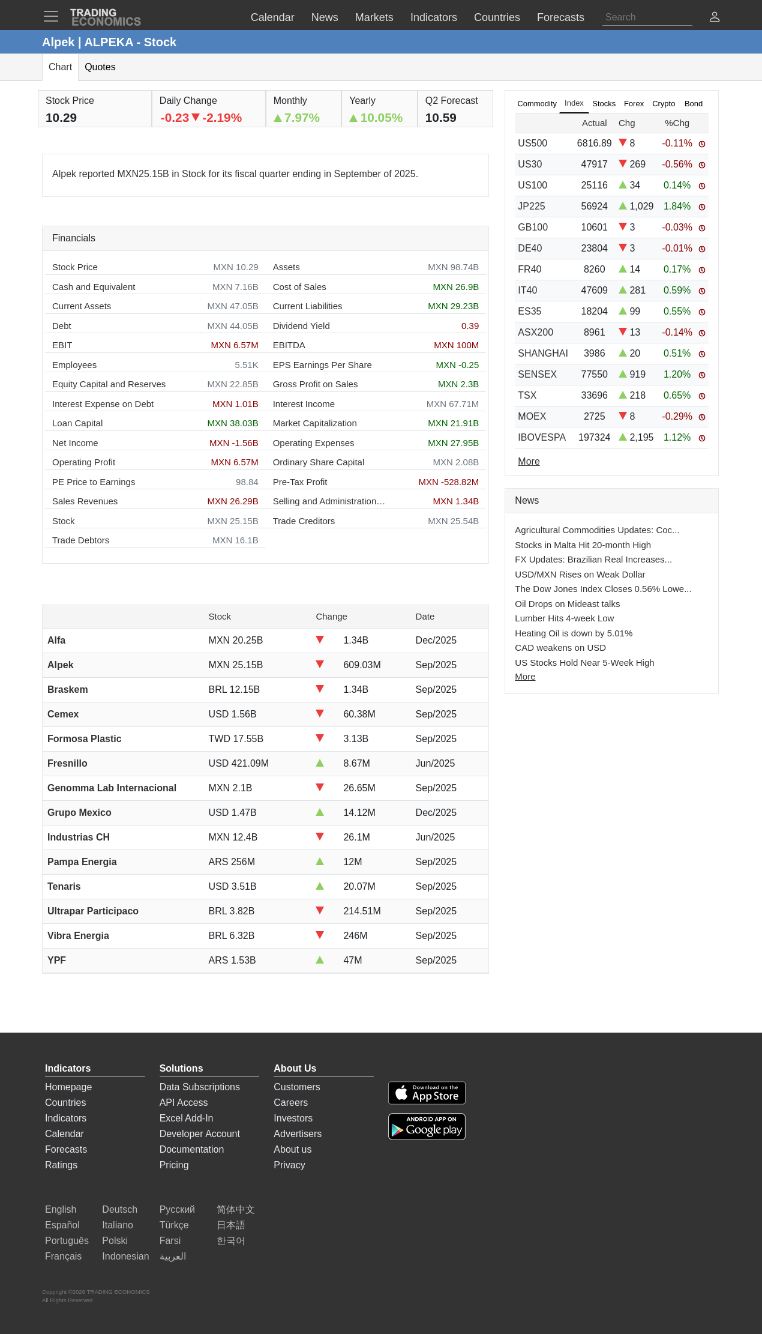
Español (62, 1225)
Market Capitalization (315, 423)
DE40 (530, 248)
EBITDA (289, 345)
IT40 (527, 290)
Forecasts (66, 1149)
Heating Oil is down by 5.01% (573, 633)
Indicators (65, 1118)
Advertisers (298, 1134)
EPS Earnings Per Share (322, 365)
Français (63, 1256)
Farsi (170, 1241)
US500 (532, 143)
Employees (74, 365)
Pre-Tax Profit (300, 482)
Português (67, 1241)
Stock (63, 521)
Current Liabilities (308, 306)
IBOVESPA (542, 437)
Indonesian (125, 1256)
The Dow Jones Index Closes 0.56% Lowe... (603, 589)
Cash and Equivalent (93, 287)
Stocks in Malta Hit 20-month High (583, 545)
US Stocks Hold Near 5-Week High (584, 662)
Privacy (289, 1165)
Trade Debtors (80, 540)
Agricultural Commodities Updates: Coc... (597, 530)
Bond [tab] (694, 103)
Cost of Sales (299, 287)
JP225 (531, 206)
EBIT (62, 345)
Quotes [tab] (100, 67)
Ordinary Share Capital (319, 462)
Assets (286, 267)
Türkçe (174, 1225)
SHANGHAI (543, 353)
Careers (291, 1102)
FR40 (529, 269)
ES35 (529, 311)
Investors (293, 1118)
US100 (532, 185)
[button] (714, 18)
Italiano (117, 1225)
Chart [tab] (60, 67)
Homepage (68, 1087)
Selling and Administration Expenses (330, 501)
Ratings (61, 1165)
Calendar (64, 1134)
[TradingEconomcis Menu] (54, 16)
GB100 (533, 227)
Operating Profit (83, 462)
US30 (530, 164)
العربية (173, 1256)
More (525, 676)
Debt (61, 326)
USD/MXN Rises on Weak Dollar (580, 574)
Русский (177, 1209)
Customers (297, 1087)
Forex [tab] (634, 103)
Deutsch (119, 1209)
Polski (115, 1241)
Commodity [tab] (537, 103)
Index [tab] (574, 102)
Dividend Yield (301, 326)
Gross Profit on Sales (315, 384)
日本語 (231, 1225)
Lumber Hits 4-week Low (564, 618)
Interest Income (304, 404)
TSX (527, 395)
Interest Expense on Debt (103, 404)
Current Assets (81, 306)
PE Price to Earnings (93, 482)
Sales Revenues (85, 501)
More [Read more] (528, 461)
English (60, 1209)
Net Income (75, 443)
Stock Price (75, 267)
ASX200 (535, 332)
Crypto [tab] (663, 103)
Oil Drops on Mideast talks (567, 604)
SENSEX (537, 374)
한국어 (231, 1241)
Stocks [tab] (604, 103)
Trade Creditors (304, 521)
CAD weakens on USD (560, 647)
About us (292, 1149)
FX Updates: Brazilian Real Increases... (593, 559)
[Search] (647, 17)
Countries (65, 1102)
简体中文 (236, 1209)
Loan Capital (77, 423)
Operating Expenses (314, 443)
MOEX (532, 416)
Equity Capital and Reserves (109, 384)
